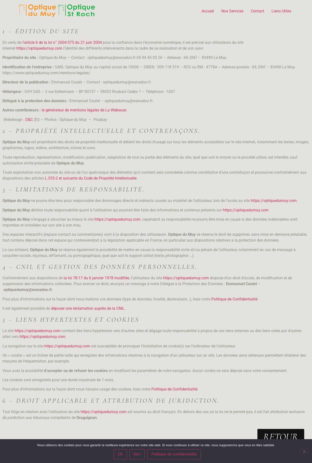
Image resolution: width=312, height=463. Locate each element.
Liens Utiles (281, 11)
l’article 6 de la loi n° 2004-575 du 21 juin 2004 (62, 42)
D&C (29, 119)
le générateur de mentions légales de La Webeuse (84, 110)
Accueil (208, 11)
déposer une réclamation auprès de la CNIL (88, 308)
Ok (120, 454)
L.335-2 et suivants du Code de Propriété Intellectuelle (90, 178)
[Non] (304, 451)
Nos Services (232, 11)
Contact (257, 11)
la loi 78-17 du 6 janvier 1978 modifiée (96, 278)
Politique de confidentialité (174, 454)
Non (137, 454)
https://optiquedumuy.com (39, 48)
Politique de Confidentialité (234, 299)
